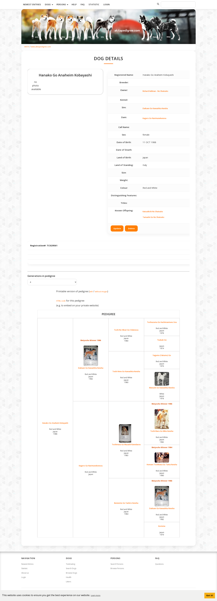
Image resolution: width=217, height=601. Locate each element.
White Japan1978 (161, 396)
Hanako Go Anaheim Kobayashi (55, 423)
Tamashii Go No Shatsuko (153, 217)
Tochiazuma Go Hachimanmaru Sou (162, 322)
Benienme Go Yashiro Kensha (126, 503)
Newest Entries (32, 4)
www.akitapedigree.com (41, 46)
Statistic (94, 4)
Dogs (49, 4)
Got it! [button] (209, 595)
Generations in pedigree (41, 276)
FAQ (83, 4)
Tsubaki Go (162, 340)
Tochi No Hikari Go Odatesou (126, 330)
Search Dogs (71, 568)
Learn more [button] (95, 595)
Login (106, 4)
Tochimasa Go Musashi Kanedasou (126, 435)
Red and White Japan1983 (126, 453)
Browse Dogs (71, 573)
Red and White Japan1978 (162, 330)
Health (68, 577)
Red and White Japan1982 (91, 376)
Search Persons (117, 564)
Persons (63, 4)
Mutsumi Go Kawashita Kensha (161, 380)
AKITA (26, 46)
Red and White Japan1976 (162, 363)
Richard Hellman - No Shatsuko (155, 91)
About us (25, 573)
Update (117, 228)
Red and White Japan (91, 473)
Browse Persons (117, 568)
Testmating (70, 564)
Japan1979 (161, 533)
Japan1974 (161, 347)
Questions (159, 564)
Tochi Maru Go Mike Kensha (161, 420)
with (91, 291)
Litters (68, 581)
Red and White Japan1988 (55, 431)
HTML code (61, 301)
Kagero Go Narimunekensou (154, 118)
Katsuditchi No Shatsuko (153, 211)
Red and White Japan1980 (126, 338)
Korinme (161, 526)
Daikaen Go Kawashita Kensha (155, 108)
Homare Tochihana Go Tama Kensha (161, 459)
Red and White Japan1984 (126, 511)
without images (101, 291)
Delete (131, 228)
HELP (74, 4)
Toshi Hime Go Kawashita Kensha (126, 371)
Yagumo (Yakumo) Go (162, 355)
